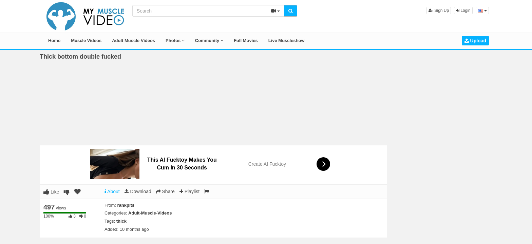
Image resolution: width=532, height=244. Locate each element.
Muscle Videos (86, 40)
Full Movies (246, 40)
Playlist (189, 191)
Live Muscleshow (286, 40)
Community (209, 40)
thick (121, 221)
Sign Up (439, 10)
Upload (475, 40)
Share (165, 191)
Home (54, 40)
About (112, 191)
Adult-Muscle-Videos (150, 213)
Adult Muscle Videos (133, 40)
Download (138, 191)
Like (51, 192)
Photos (175, 40)
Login (463, 10)
